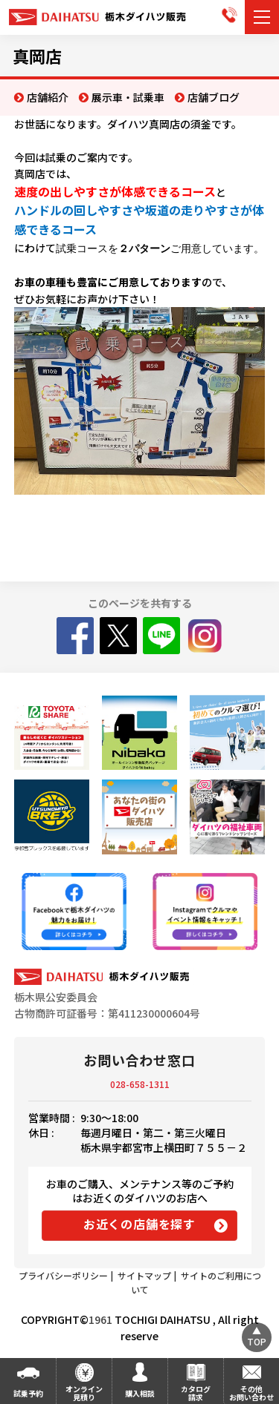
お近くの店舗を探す (139, 1224)
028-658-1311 (140, 1084)
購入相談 (140, 1393)
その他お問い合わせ (251, 1393)
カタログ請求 (196, 1393)
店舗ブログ (213, 97)
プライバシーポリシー (63, 1275)
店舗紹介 (47, 97)
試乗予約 (28, 1393)
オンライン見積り (84, 1393)
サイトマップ (144, 1275)
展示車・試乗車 (128, 97)
